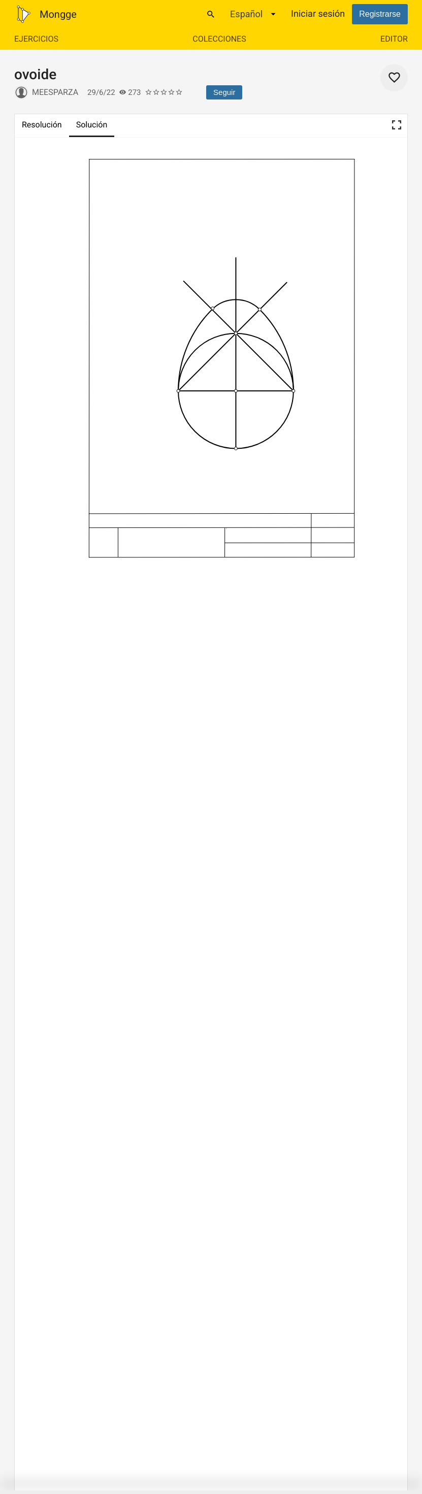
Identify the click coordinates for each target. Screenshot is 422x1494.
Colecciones (219, 39)
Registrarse (380, 14)
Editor (394, 39)
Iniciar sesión (318, 14)
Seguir (224, 92)
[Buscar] (210, 14)
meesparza (55, 92)
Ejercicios (36, 39)
